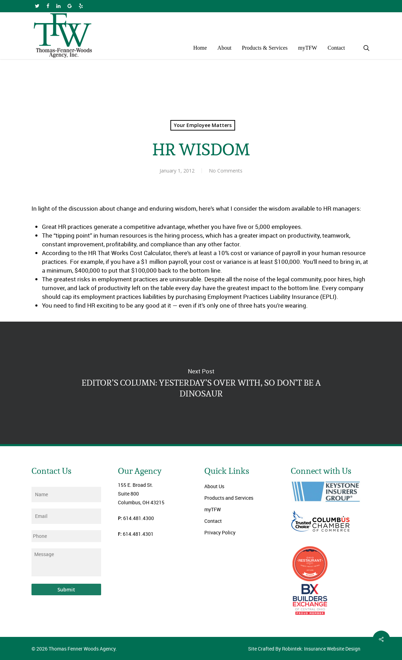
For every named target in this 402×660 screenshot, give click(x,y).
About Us (214, 486)
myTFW (212, 509)
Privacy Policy (219, 532)
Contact (213, 521)
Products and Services (228, 497)
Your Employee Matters (203, 125)
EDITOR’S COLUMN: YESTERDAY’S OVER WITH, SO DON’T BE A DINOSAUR (201, 383)
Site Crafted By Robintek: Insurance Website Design (304, 648)
